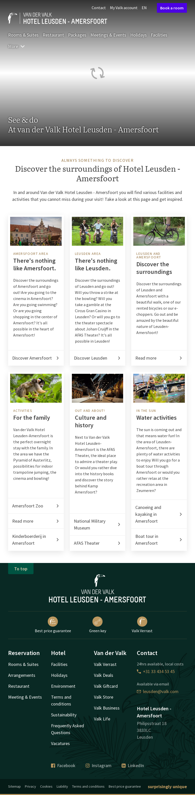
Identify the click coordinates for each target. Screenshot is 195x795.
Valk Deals (103, 675)
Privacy (30, 786)
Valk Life (102, 719)
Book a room (172, 7)
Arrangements (21, 675)
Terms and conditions (88, 786)
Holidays (138, 35)
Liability (62, 786)
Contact (99, 7)
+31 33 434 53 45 (156, 671)
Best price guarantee (53, 624)
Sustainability (63, 715)
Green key (97, 624)
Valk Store (103, 697)
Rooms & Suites (23, 35)
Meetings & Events (108, 35)
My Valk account (124, 7)
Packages (77, 35)
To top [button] (20, 569)
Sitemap (14, 786)
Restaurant (53, 35)
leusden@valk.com (157, 691)
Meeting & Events (25, 697)
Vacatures (60, 743)
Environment (63, 686)
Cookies (46, 786)
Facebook (63, 765)
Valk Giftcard (106, 686)
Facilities (159, 35)
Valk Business (107, 708)
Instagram (98, 765)
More (16, 46)
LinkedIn (133, 765)
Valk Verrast (142, 624)
